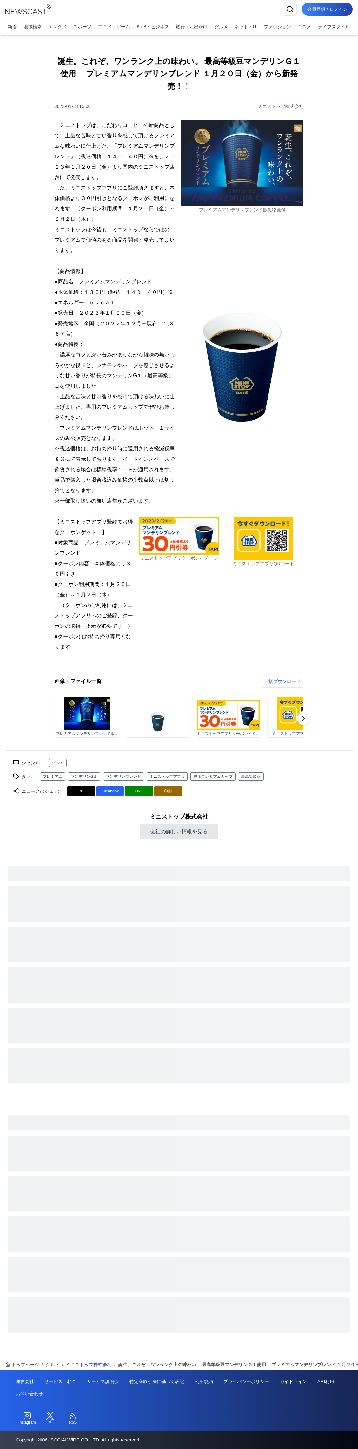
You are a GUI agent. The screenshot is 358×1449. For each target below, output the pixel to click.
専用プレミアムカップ (213, 776)
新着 (12, 26)
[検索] (290, 9)
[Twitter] (50, 1418)
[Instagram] (27, 1418)
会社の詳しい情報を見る (179, 831)
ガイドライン (293, 1381)
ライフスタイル (334, 26)
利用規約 (204, 1381)
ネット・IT (246, 26)
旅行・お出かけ (192, 26)
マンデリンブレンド (123, 776)
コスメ (304, 26)
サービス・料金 (60, 1381)
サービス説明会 (103, 1381)
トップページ (22, 1364)
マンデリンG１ (84, 776)
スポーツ (82, 26)
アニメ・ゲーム (114, 26)
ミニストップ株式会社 (280, 106)
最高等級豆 (251, 776)
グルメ (221, 26)
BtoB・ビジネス (153, 26)
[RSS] (72, 1418)
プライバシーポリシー (246, 1381)
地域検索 (33, 26)
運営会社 (25, 1381)
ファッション (277, 26)
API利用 (325, 1381)
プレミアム (52, 776)
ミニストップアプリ (167, 776)
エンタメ (57, 26)
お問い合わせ (29, 1393)
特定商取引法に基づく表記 (156, 1381)
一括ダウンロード (282, 681)
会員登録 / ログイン (327, 9)
